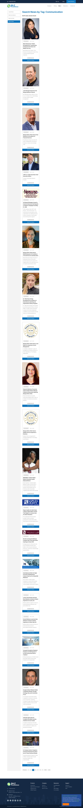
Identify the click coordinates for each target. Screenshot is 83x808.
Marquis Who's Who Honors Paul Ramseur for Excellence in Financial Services (30, 136)
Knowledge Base (57, 785)
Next (45, 769)
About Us (43, 785)
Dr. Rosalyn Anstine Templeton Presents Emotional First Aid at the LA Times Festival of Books (30, 752)
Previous (25, 769)
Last (49, 769)
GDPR (78, 801)
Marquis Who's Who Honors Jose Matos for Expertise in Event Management (30, 345)
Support (67, 783)
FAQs (66, 788)
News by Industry (12, 15)
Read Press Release (30, 60)
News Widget (56, 788)
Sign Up (57, 1)
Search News (11, 21)
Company (44, 783)
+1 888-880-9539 (11, 1)
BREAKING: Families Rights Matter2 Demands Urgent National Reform (29, 479)
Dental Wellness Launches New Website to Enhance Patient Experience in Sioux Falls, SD (30, 621)
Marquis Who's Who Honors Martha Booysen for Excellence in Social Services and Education (30, 254)
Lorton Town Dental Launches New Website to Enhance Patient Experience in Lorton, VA (30, 599)
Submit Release (71, 1)
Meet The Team (45, 788)
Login (63, 1)
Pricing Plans (32, 785)
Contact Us (67, 785)
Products (32, 783)
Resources (56, 783)
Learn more (76, 799)
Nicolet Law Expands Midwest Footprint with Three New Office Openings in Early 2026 (30, 540)
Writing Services (33, 788)
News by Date (11, 18)
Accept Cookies (66, 804)
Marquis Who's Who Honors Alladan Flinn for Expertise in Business (29, 433)
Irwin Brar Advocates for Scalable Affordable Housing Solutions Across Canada (29, 719)
